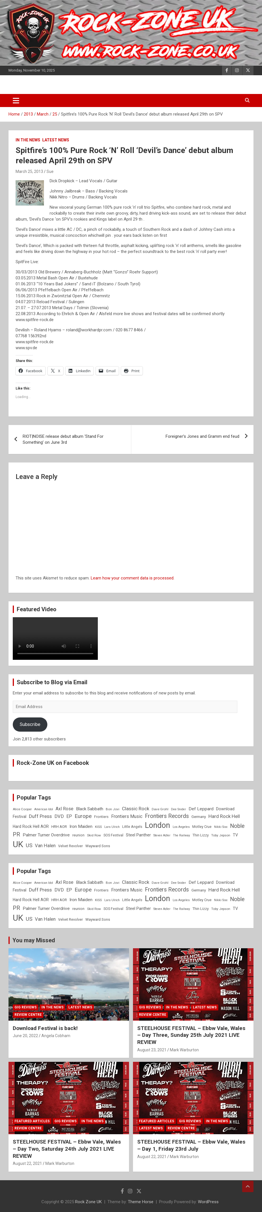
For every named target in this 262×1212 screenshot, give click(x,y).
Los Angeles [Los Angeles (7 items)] (181, 827)
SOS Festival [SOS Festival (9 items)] (113, 835)
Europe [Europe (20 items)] (83, 816)
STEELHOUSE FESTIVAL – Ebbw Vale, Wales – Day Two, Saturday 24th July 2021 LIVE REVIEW (67, 1148)
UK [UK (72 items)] (18, 844)
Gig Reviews (25, 1007)
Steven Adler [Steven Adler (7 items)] (161, 835)
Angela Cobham (55, 1035)
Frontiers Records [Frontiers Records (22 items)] (167, 816)
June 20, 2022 (25, 1035)
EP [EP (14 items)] (69, 816)
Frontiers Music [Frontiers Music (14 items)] (126, 816)
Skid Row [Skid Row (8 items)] (94, 835)
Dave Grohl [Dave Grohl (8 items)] (160, 809)
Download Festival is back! (45, 1028)
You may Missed (33, 940)
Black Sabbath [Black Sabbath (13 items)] (89, 808)
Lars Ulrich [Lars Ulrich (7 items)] (112, 827)
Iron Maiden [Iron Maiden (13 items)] (80, 826)
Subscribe (30, 724)
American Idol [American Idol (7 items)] (43, 809)
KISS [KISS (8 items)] (98, 827)
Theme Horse (140, 1201)
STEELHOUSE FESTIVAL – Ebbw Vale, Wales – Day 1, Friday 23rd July (191, 1145)
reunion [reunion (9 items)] (78, 835)
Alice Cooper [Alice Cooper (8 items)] (22, 809)
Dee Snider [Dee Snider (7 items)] (178, 809)
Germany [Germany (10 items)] (198, 817)
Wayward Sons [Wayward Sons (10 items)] (97, 846)
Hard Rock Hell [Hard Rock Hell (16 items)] (224, 816)
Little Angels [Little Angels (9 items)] (132, 826)
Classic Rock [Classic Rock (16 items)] (135, 808)
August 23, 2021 (151, 1050)
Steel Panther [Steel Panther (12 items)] (138, 835)
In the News (28, 140)
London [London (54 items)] (157, 825)
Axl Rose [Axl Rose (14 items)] (64, 808)
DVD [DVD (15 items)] (59, 816)
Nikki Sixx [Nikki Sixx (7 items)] (220, 827)
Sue (50, 171)
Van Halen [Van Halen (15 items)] (45, 845)
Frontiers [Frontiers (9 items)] (101, 817)
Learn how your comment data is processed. (132, 578)
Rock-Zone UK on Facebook (53, 762)
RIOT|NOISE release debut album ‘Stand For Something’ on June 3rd (63, 439)
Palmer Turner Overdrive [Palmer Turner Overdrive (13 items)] (46, 835)
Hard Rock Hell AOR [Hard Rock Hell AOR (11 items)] (31, 826)
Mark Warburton (184, 1050)
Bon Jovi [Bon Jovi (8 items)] (112, 809)
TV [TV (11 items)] (235, 835)
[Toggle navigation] (16, 100)
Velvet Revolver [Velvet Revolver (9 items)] (70, 846)
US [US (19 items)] (29, 845)
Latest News (55, 140)
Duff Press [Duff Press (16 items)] (40, 816)
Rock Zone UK (88, 1201)
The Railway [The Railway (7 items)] (181, 835)
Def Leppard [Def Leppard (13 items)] (201, 808)
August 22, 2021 (27, 1163)
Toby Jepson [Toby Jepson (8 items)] (220, 835)
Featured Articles (32, 1121)
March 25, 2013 (29, 171)
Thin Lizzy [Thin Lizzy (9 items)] (201, 835)
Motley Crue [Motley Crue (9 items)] (202, 826)
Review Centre (28, 1015)
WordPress (208, 1201)
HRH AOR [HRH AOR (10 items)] (59, 826)
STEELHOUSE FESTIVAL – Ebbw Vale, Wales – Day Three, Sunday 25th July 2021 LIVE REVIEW (191, 1035)
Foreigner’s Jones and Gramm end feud (202, 436)
